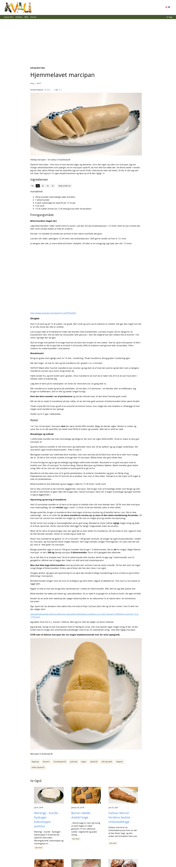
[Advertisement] (88, 41)
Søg (169, 17)
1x (38, 186)
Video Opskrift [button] (38, 767)
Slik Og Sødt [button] (107, 761)
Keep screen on (65, 186)
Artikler (19, 17)
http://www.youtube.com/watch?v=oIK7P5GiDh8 (53, 313)
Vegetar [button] (119, 761)
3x (48, 186)
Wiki (26, 17)
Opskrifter (9, 17)
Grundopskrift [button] (60, 761)
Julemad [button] (73, 761)
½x (33, 186)
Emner (33, 17)
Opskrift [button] (94, 761)
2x (43, 186)
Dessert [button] (46, 761)
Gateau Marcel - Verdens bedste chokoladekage (119, 817)
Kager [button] (83, 761)
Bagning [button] (35, 761)
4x (53, 186)
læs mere (38, 848)
